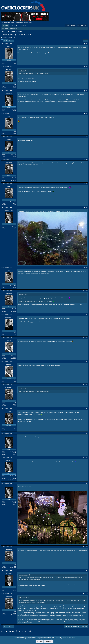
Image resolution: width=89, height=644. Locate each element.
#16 (86, 433)
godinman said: (23, 597)
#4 (86, 113)
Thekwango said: (23, 575)
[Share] (84, 44)
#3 (86, 91)
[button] (18, 25)
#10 (86, 290)
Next (10, 41)
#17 (86, 457)
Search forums (13, 28)
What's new (13, 25)
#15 (86, 409)
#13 (86, 362)
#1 (86, 44)
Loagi (4, 37)
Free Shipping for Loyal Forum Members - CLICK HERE (16, 22)
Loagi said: (22, 71)
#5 (86, 136)
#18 (86, 483)
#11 (86, 314)
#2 (86, 66)
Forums (5, 25)
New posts (5, 28)
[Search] (83, 25)
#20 (86, 571)
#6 (86, 159)
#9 (86, 267)
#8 (86, 208)
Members (23, 25)
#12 (86, 337)
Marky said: (22, 294)
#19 (86, 546)
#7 (86, 183)
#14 (86, 384)
